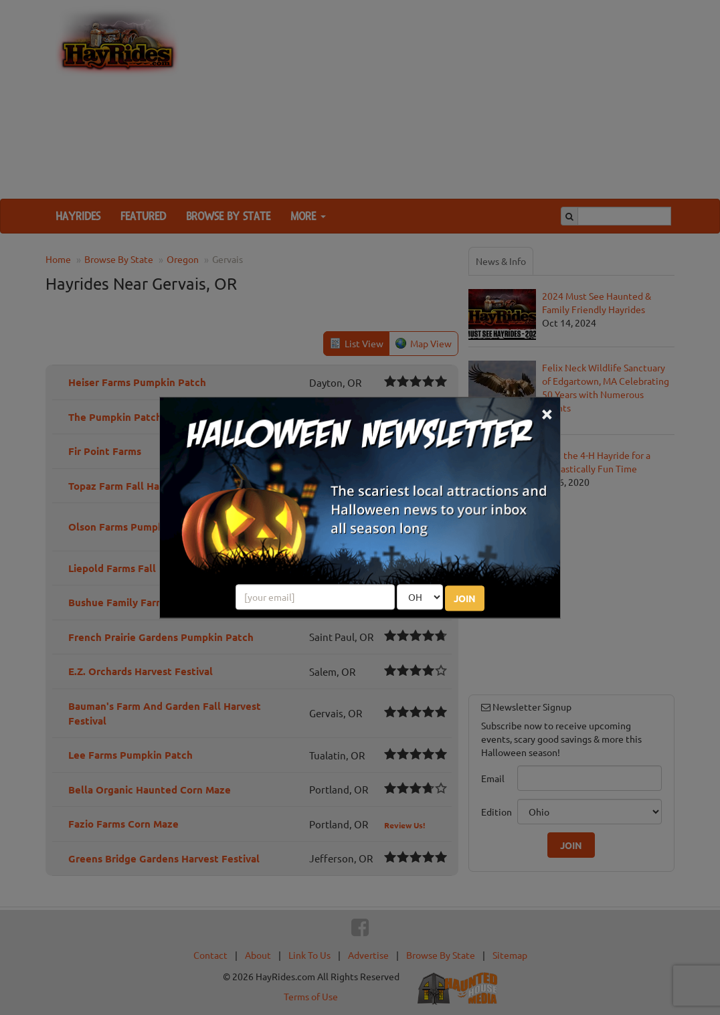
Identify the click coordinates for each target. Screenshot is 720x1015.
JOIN (465, 598)
